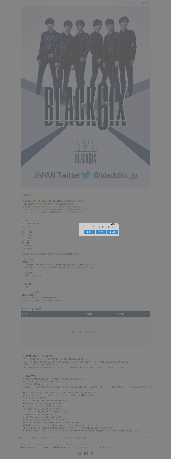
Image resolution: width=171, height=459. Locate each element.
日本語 (89, 232)
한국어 (101, 232)
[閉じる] (115, 224)
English (112, 232)
